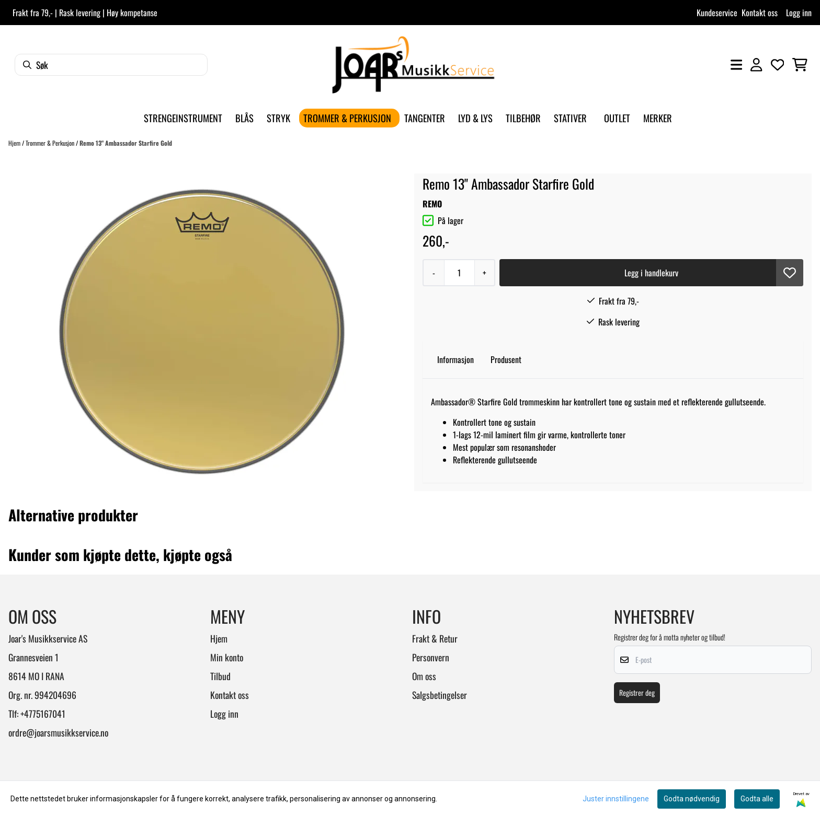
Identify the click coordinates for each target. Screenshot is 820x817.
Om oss (424, 676)
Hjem (15, 142)
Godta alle (757, 799)
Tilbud (220, 676)
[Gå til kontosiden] (756, 65)
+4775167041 (42, 713)
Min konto (226, 657)
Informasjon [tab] (455, 359)
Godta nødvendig (692, 799)
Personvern (430, 657)
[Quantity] (459, 272)
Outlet (617, 118)
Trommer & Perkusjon (51, 142)
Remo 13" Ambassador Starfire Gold (125, 142)
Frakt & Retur (435, 638)
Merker (657, 118)
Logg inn (799, 12)
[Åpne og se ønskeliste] (778, 65)
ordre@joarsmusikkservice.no (58, 732)
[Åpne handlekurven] (800, 65)
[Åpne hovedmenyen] (736, 65)
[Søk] (111, 65)
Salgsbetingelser (439, 695)
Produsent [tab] (506, 359)
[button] (789, 272)
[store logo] (413, 64)
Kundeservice (717, 12)
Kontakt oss (760, 12)
